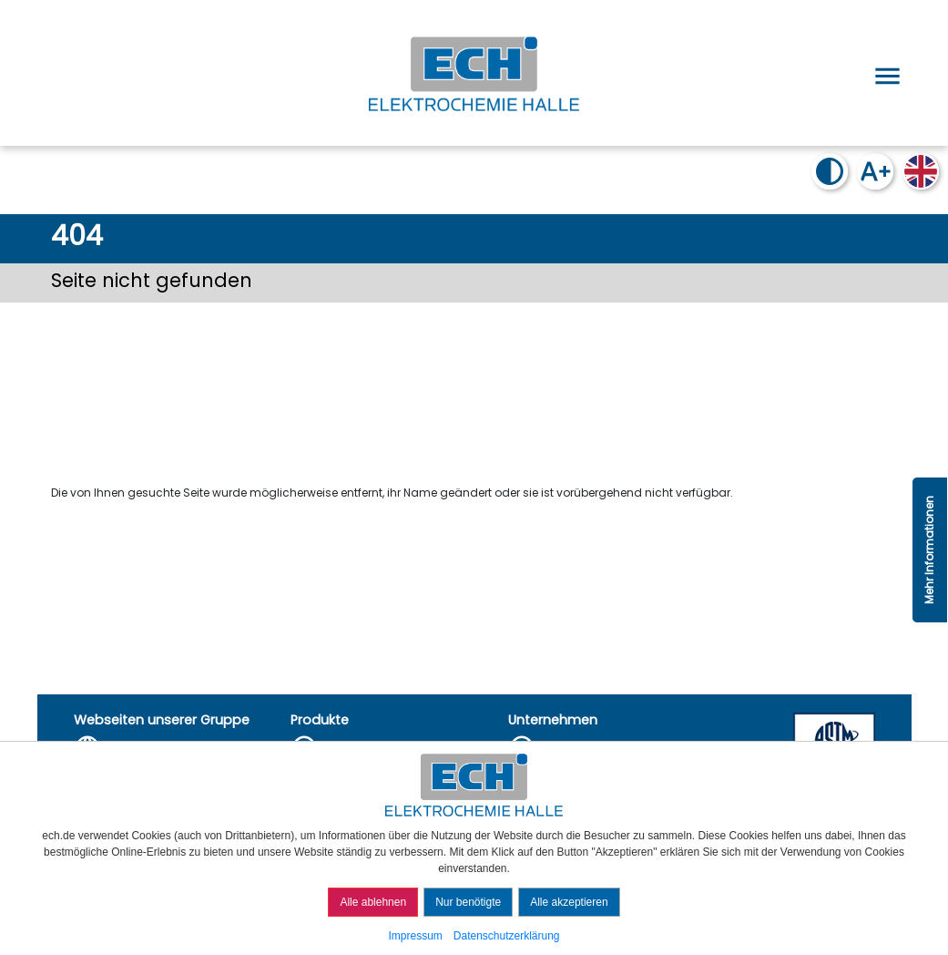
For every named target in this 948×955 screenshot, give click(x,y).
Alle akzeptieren (568, 902)
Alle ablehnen (373, 902)
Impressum (415, 935)
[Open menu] (884, 73)
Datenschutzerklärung (507, 935)
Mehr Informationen (929, 550)
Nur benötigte (468, 902)
